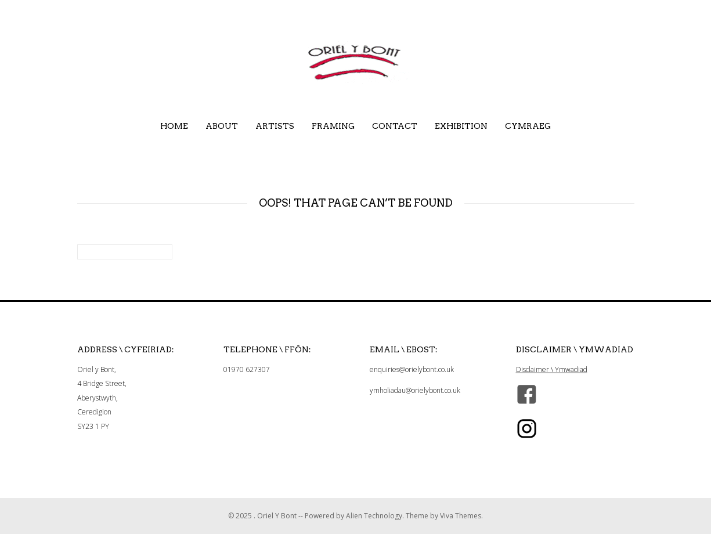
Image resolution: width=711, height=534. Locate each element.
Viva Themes (460, 516)
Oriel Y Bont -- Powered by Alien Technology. (331, 516)
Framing (333, 126)
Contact (394, 126)
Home (174, 126)
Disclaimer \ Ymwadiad (551, 369)
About (221, 126)
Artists (274, 126)
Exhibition (461, 126)
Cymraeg (528, 126)
